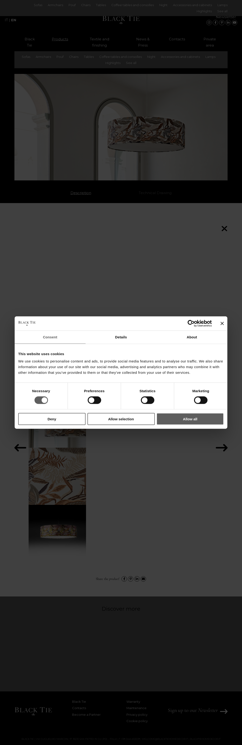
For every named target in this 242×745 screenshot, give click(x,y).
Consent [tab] (50, 337)
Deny (52, 419)
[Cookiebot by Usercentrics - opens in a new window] (191, 323)
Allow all (190, 419)
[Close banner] (222, 323)
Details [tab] (121, 337)
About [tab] (192, 337)
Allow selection (121, 419)
